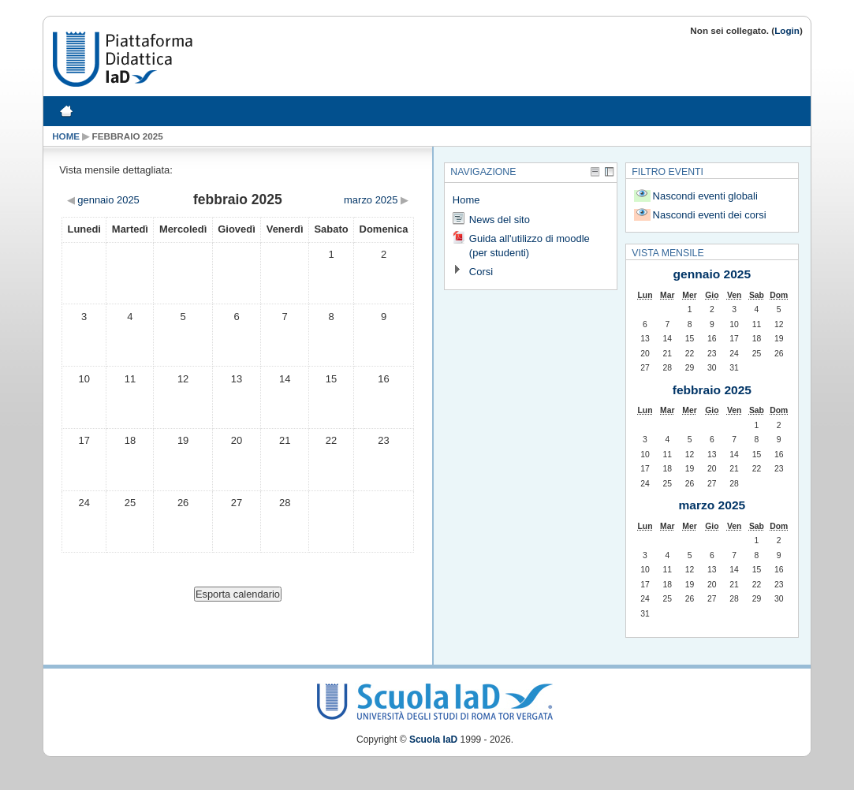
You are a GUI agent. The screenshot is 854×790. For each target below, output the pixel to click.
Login (787, 30)
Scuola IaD (433, 739)
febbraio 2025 (127, 136)
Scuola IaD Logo (435, 698)
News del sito (499, 219)
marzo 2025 (712, 505)
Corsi (481, 272)
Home (66, 136)
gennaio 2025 (712, 274)
